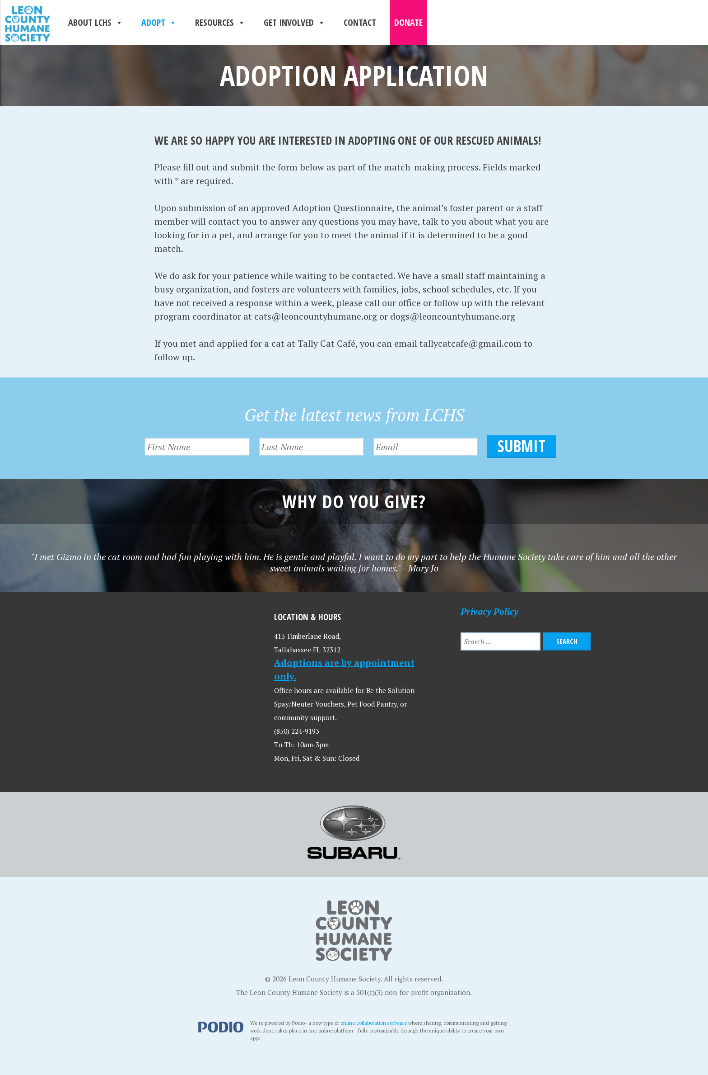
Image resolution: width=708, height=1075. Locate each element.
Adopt (159, 22)
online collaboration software (373, 1022)
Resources (220, 22)
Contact (360, 22)
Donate (408, 22)
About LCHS (95, 22)
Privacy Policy (489, 611)
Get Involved (295, 22)
